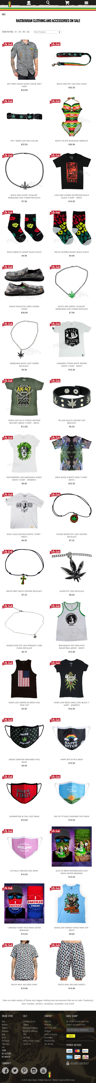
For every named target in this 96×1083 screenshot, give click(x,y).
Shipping (26, 1025)
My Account (6, 1054)
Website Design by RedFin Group (63, 1080)
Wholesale (47, 1025)
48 (24, 31)
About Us (47, 1021)
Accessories (6, 1041)
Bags (3, 1034)
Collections (5, 1044)
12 (15, 31)
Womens (5, 1025)
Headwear (5, 1031)
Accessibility (48, 1038)
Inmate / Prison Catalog (31, 1041)
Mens (3, 1021)
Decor (4, 1038)
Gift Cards (26, 1038)
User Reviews (48, 1044)
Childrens (5, 1028)
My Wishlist (6, 1057)
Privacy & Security (50, 1034)
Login (4, 1050)
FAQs (24, 1034)
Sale (3, 1047)
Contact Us (27, 1044)
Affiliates (47, 1031)
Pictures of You (49, 1041)
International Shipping (30, 1028)
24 (20, 31)
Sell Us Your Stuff (50, 1028)
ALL (28, 31)
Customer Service (29, 1021)
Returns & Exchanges (30, 1031)
